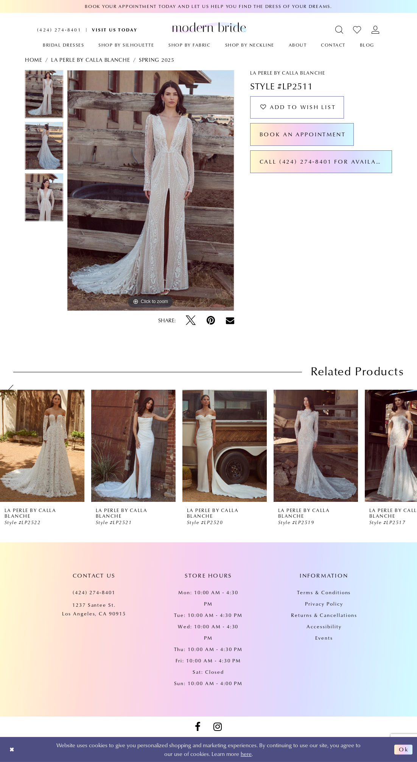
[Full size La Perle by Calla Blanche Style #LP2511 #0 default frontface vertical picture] (150, 190)
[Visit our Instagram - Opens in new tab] (218, 727)
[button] (340, 29)
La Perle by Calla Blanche (90, 60)
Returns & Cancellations (324, 615)
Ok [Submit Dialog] (404, 749)
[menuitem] (59, 29)
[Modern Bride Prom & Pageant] (208, 27)
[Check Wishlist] (357, 29)
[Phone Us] (59, 29)
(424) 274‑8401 (94, 592)
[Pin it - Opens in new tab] (211, 320)
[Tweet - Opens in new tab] (191, 320)
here (246, 754)
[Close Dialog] (12, 749)
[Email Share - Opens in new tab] (230, 320)
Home (33, 60)
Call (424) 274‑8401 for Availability (326, 162)
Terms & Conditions (324, 592)
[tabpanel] (44, 96)
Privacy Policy (324, 603)
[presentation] (42, 446)
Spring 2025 (156, 60)
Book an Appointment (303, 135)
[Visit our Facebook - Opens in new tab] (197, 727)
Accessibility (324, 626)
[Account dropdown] (375, 29)
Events (324, 637)
